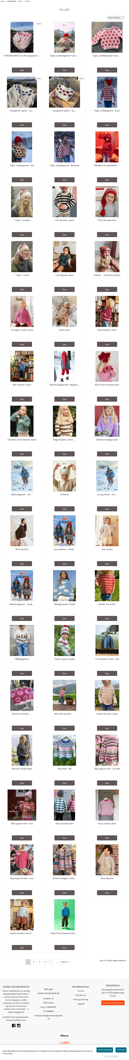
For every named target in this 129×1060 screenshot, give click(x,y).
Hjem (2, 1)
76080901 (50, 1011)
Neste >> (65, 962)
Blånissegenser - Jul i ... (22, 494)
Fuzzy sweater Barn (107, 823)
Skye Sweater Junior (107, 329)
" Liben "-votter (22, 275)
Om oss (80, 991)
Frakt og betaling (80, 999)
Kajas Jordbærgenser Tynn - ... (64, 55)
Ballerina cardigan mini (107, 439)
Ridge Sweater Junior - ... (64, 439)
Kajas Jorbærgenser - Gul (22, 165)
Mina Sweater (21, 549)
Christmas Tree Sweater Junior (22, 439)
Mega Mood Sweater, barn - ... (64, 933)
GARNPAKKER (10, 1)
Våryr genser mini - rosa (22, 823)
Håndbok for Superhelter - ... (107, 165)
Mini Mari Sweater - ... (22, 713)
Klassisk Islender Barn (22, 768)
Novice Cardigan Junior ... (64, 878)
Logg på (80, 1003)
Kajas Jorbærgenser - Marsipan (64, 165)
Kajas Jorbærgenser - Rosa (107, 110)
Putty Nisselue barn (107, 220)
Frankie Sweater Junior (107, 713)
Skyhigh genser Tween (64, 604)
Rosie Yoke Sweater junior (107, 384)
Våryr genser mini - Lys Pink (107, 768)
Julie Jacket (107, 549)
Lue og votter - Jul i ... (107, 494)
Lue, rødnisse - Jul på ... (64, 549)
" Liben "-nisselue (22, 220)
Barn (19, 1)
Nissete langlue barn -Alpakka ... (64, 384)
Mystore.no (21, 1020)
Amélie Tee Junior (107, 604)
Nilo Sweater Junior (22, 384)
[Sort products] (116, 18)
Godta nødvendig (104, 1050)
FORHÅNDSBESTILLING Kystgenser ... (22, 55)
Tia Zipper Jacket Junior (22, 329)
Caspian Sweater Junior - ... (22, 933)
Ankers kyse (64, 329)
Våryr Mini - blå (64, 768)
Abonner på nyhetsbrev (113, 1003)
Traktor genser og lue (64, 658)
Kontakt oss (80, 995)
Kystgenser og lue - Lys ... (22, 110)
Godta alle (121, 1050)
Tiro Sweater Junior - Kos (107, 658)
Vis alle (26, 1)
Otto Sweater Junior (64, 220)
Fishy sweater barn (64, 823)
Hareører (64, 494)
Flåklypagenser (22, 658)
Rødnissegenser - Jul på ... (22, 604)
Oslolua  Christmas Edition (107, 275)
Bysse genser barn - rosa (22, 878)
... (56, 962)
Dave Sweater (107, 878)
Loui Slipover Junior (64, 275)
